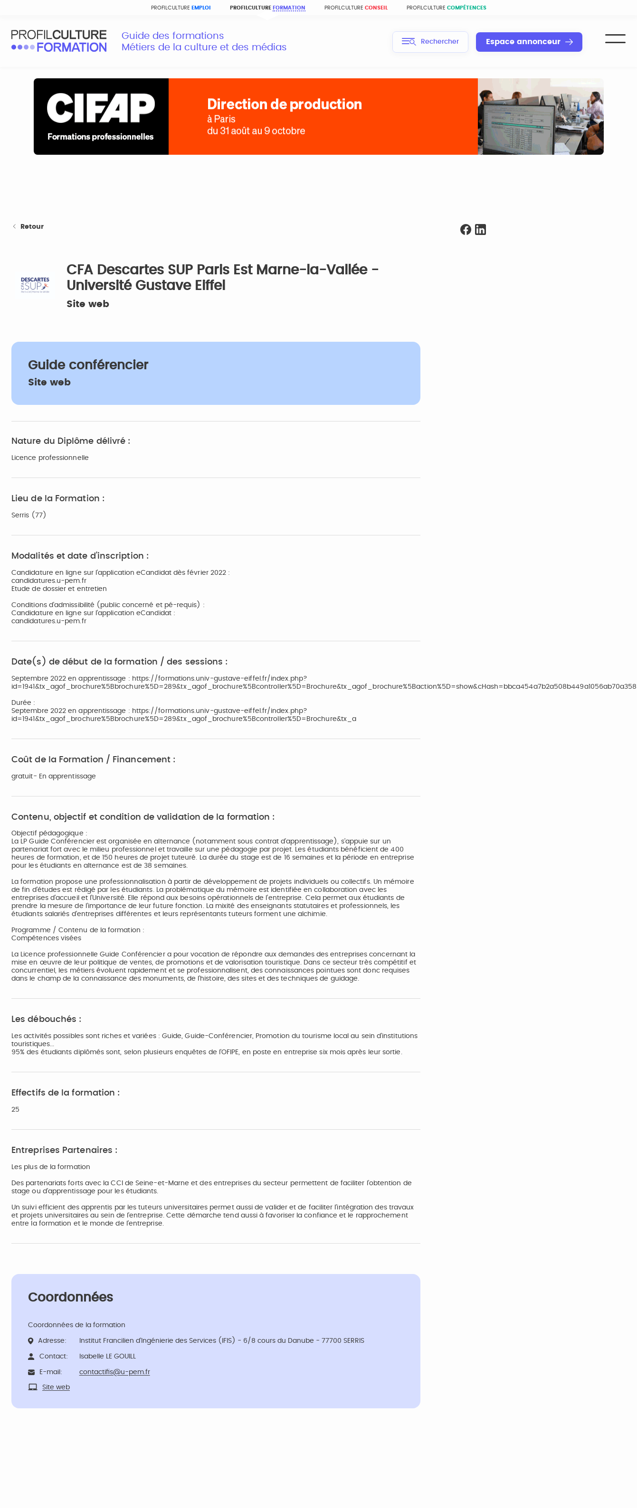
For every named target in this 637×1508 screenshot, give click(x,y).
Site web (88, 304)
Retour (27, 227)
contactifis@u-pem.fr (114, 1372)
